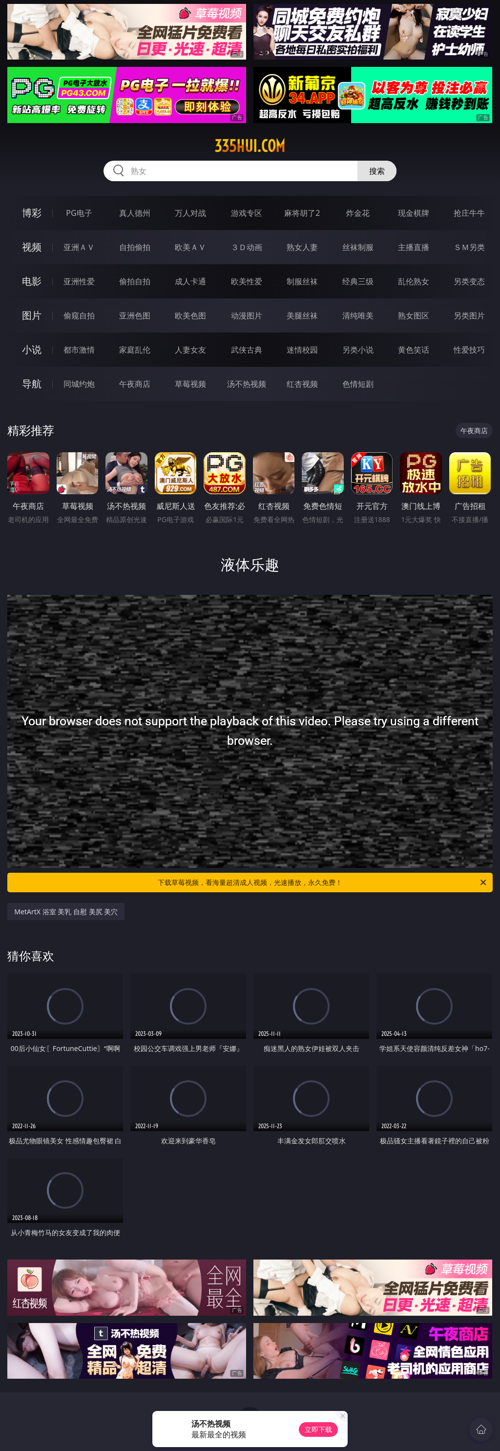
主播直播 (413, 247)
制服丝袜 (302, 281)
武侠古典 (246, 349)
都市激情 (79, 349)
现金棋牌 (413, 213)
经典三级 (358, 281)
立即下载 (318, 1429)
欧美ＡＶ (190, 247)
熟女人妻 (302, 247)
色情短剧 (358, 384)
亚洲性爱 (79, 281)
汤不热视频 (246, 384)
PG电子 (79, 213)
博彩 (32, 212)
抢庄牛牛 (469, 213)
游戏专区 (246, 213)
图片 (32, 315)
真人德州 (134, 213)
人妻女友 (190, 349)
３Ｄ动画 (246, 247)
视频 (32, 246)
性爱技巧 (469, 349)
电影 (32, 281)
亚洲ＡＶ (79, 247)
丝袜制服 (358, 247)
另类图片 (469, 315)
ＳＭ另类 (469, 247)
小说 (32, 349)
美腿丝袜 (302, 315)
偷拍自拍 (134, 281)
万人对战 (190, 213)
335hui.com (249, 146)
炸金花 (358, 213)
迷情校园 (302, 349)
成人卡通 (190, 281)
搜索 (377, 171)
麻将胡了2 (302, 213)
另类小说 (358, 349)
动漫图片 (246, 315)
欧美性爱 (246, 281)
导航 (32, 383)
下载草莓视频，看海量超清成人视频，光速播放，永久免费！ (323, 882)
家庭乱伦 (134, 349)
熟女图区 (413, 315)
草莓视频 (190, 384)
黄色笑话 (413, 349)
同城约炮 (79, 384)
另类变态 (469, 281)
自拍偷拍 (134, 247)
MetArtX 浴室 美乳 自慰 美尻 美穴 (66, 911)
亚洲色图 (134, 315)
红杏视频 (302, 384)
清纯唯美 (358, 315)
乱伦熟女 (413, 281)
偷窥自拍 (79, 315)
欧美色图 (190, 315)
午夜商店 (134, 384)
